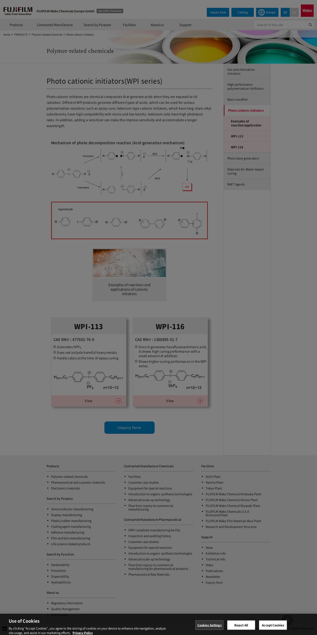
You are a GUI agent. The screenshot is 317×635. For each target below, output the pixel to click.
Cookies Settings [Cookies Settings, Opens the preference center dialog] (209, 627)
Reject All (241, 627)
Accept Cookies (273, 627)
